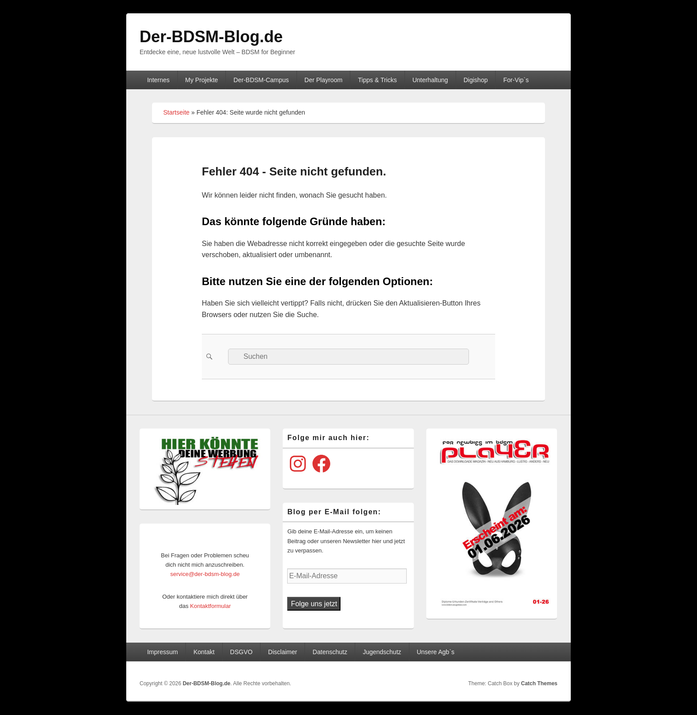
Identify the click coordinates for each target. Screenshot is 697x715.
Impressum (162, 651)
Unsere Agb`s (435, 651)
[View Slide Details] (208, 469)
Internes (158, 79)
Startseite (176, 112)
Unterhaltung (430, 79)
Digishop (476, 79)
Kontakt (203, 651)
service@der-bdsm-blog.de (205, 574)
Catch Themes (539, 683)
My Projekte (201, 79)
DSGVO (241, 651)
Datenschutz (329, 651)
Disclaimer (282, 651)
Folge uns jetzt (314, 604)
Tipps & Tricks (377, 79)
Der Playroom (323, 79)
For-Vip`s (516, 79)
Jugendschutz (382, 651)
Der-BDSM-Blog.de (211, 37)
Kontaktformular (210, 606)
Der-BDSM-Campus (260, 79)
